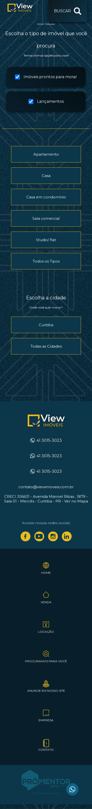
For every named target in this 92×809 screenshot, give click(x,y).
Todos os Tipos (46, 261)
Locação (50, 24)
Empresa (46, 720)
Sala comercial (46, 218)
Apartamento (46, 154)
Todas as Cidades (46, 346)
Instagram (53, 536)
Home (46, 572)
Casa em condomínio (46, 197)
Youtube (39, 536)
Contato (46, 749)
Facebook (25, 536)
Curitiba (46, 325)
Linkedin (67, 536)
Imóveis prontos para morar (46, 77)
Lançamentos (46, 101)
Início (40, 24)
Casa (46, 175)
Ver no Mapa (76, 501)
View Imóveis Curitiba (46, 421)
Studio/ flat (46, 239)
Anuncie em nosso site (46, 690)
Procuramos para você (46, 661)
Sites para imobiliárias (46, 793)
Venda (46, 602)
